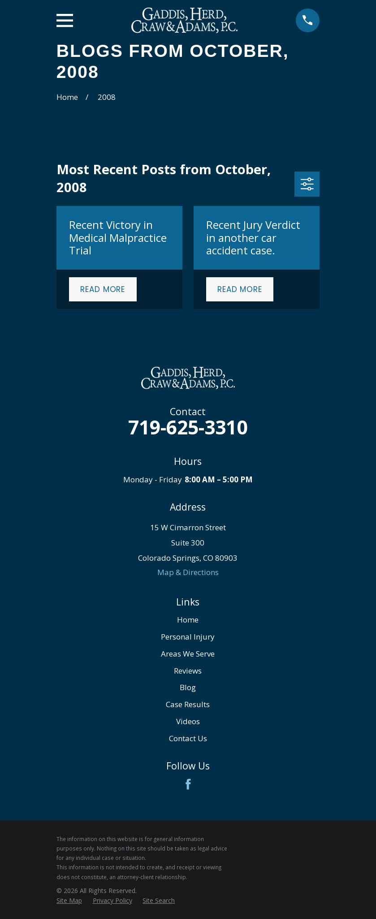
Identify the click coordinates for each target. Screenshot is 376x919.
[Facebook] (188, 784)
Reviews (188, 671)
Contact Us (188, 738)
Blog (188, 687)
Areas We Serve (188, 653)
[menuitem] (69, 900)
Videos (188, 721)
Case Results (188, 704)
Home (188, 619)
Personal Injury (188, 636)
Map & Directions (188, 572)
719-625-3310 (187, 427)
